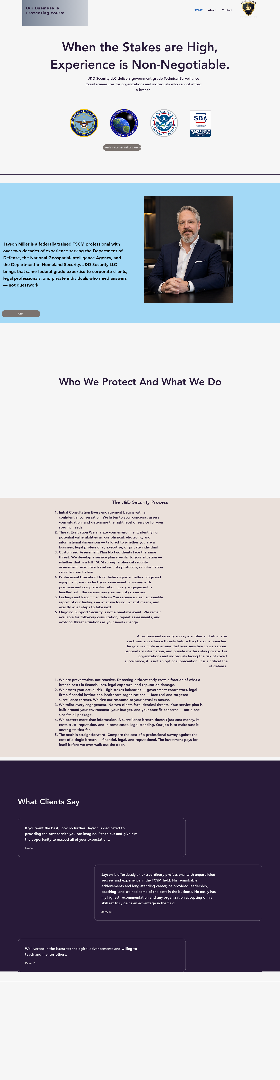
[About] (21, 313)
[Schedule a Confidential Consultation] (122, 147)
